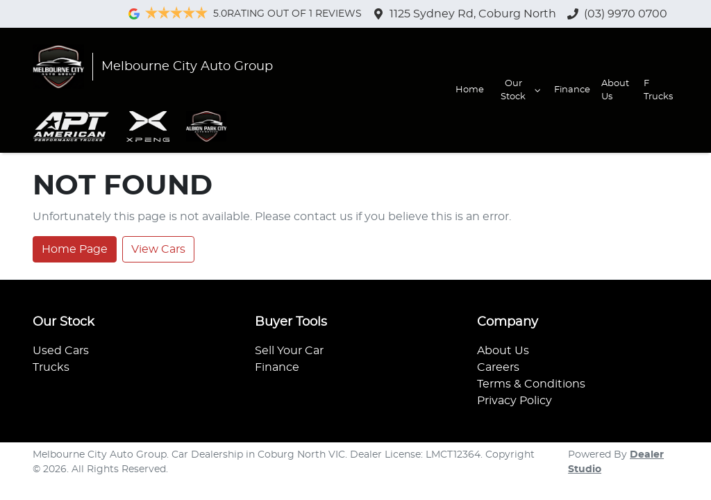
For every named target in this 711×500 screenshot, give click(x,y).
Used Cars (61, 350)
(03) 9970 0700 (625, 13)
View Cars (158, 249)
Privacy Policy (514, 400)
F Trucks (658, 90)
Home (469, 89)
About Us (615, 90)
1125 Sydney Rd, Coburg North (473, 13)
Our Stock (521, 90)
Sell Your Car (289, 350)
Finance (572, 89)
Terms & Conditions (531, 384)
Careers (498, 367)
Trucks (51, 367)
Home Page (75, 249)
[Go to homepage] (153, 66)
